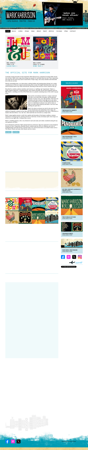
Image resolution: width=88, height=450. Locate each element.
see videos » (16, 132)
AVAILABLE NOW (67, 235)
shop (66, 31)
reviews (59, 31)
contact (73, 31)
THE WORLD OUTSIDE (69, 217)
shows (27, 31)
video (20, 31)
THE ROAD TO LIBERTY (69, 110)
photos (51, 31)
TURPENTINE (66, 163)
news (32, 31)
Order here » (38, 66)
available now (67, 111)
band (45, 31)
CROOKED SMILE (67, 233)
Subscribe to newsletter (72, 83)
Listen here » (12, 66)
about (39, 31)
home (8, 31)
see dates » (8, 132)
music (14, 31)
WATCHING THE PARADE (69, 250)
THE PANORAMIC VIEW (69, 136)
